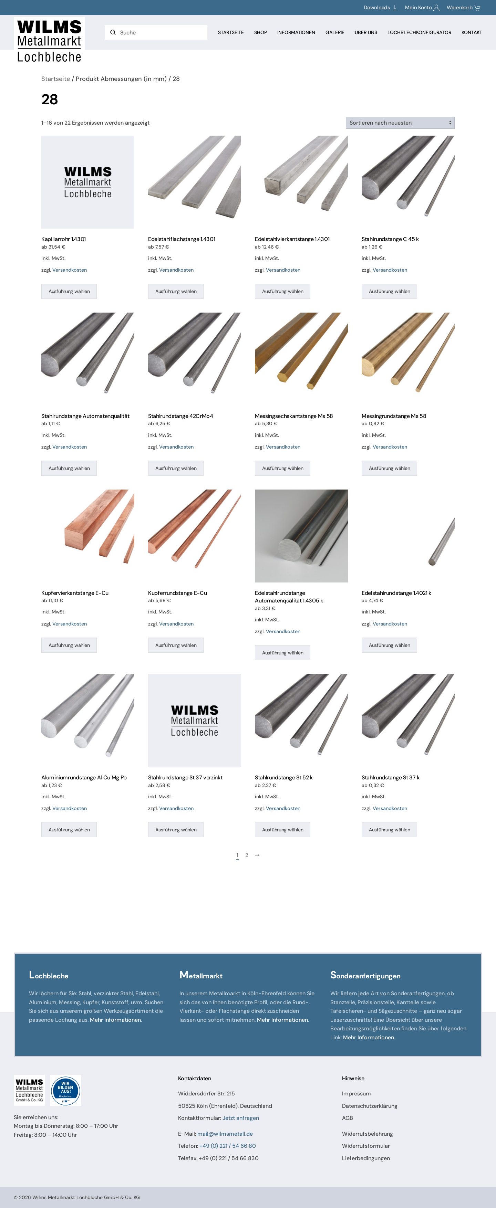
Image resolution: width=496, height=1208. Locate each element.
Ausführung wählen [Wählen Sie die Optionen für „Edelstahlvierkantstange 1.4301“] (282, 291)
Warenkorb (464, 7)
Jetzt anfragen (241, 1118)
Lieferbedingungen (366, 1158)
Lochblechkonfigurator (419, 32)
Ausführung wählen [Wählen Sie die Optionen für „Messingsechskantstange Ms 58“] (282, 468)
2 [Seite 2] (246, 855)
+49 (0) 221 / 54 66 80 (227, 1146)
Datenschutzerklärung (369, 1106)
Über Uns (366, 32)
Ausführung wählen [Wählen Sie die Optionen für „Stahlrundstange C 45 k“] (389, 291)
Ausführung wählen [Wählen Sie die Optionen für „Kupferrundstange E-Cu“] (175, 645)
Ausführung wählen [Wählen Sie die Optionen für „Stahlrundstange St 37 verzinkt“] (175, 830)
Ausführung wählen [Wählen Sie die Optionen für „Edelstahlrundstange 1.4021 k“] (389, 645)
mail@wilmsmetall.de (225, 1133)
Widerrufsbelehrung (367, 1133)
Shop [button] (260, 32)
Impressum (356, 1093)
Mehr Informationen (115, 1019)
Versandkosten (69, 270)
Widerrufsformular (366, 1146)
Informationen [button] (296, 32)
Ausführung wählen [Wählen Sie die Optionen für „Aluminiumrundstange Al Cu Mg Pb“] (69, 830)
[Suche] (156, 32)
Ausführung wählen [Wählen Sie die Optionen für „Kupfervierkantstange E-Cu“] (69, 645)
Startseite (231, 32)
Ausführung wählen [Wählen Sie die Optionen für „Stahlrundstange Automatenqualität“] (69, 468)
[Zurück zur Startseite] (50, 41)
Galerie (335, 32)
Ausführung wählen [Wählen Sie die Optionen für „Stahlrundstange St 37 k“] (389, 830)
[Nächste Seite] (257, 855)
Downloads (381, 7)
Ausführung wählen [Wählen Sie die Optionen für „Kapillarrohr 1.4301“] (69, 291)
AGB (347, 1118)
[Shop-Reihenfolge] (400, 123)
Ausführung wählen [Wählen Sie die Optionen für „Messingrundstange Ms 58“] (389, 468)
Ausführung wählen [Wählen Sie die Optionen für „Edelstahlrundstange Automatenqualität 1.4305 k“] (282, 653)
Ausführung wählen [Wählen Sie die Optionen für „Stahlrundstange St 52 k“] (282, 830)
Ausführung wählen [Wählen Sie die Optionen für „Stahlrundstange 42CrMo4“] (175, 468)
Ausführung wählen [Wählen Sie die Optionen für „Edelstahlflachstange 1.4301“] (175, 291)
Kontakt (472, 32)
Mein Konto (422, 7)
